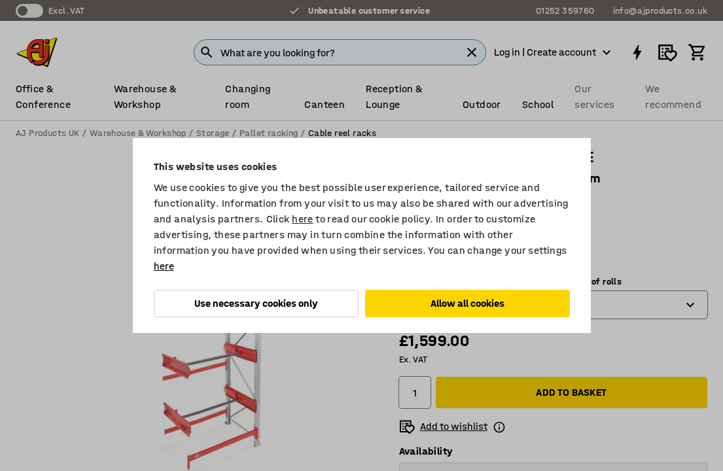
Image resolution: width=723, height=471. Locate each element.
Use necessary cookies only (256, 303)
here (302, 219)
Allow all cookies (467, 303)
